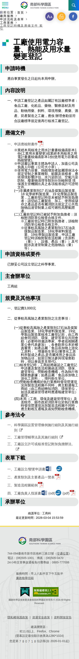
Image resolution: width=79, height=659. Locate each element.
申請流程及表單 (12, 19)
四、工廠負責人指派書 (24, 493)
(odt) (51, 493)
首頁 (20, 12)
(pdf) (66, 493)
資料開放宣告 (63, 617)
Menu (5, 5)
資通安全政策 (41, 617)
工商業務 (7, 22)
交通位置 (63, 553)
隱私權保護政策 (17, 617)
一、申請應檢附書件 (22, 144)
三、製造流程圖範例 (22, 485)
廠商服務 (7, 15)
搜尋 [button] (73, 5)
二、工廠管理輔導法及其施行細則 (32, 437)
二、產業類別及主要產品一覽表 (31, 477)
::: (1, 12)
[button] (49, 16)
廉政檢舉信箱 (25, 578)
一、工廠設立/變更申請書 (26, 469)
